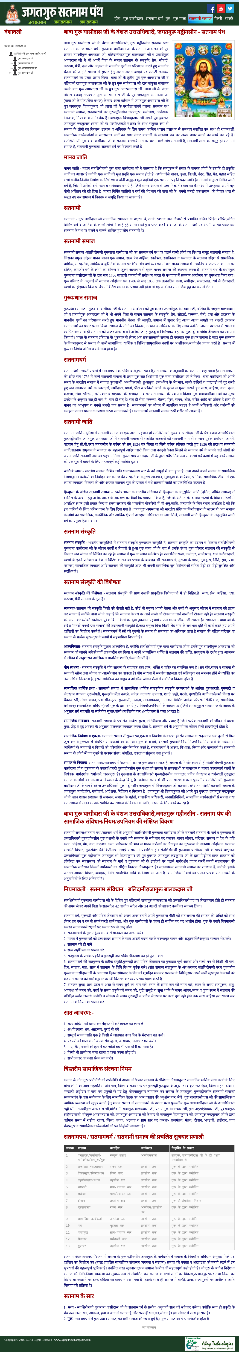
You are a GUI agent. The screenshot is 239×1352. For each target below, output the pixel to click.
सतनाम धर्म (154, 18)
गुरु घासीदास (133, 18)
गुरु (168, 18)
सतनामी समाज (200, 18)
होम (117, 18)
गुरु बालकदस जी (25, 63)
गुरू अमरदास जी (25, 58)
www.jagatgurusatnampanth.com (72, 1339)
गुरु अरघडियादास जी (27, 68)
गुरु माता (179, 18)
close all (21, 45)
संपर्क (229, 18)
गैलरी (218, 18)
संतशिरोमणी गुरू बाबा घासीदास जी (30, 53)
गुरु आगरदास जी (25, 73)
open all (9, 45)
